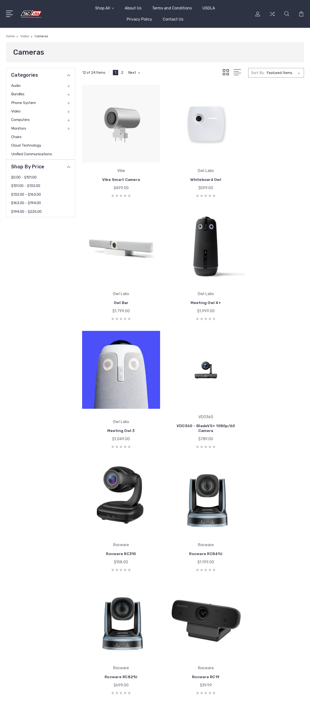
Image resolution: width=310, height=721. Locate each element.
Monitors (18, 128)
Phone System (23, 103)
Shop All (104, 8)
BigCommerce (126, 713)
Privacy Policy (139, 19)
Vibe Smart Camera (117, 170)
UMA (175, 616)
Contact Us (173, 19)
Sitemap (148, 713)
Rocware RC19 (117, 517)
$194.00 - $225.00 (26, 211)
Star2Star (179, 623)
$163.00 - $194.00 (26, 203)
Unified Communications (31, 154)
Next (134, 72)
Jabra (175, 609)
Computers (20, 120)
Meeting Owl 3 (193, 289)
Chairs (16, 137)
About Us (133, 8)
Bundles (17, 94)
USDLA (208, 8)
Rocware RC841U (193, 403)
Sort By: (257, 72)
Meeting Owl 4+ (117, 289)
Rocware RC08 (269, 517)
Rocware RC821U (269, 403)
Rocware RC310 (116, 403)
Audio (16, 85)
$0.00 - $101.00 (24, 177)
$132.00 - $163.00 (26, 194)
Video (16, 111)
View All (178, 638)
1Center (298, 713)
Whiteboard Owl (193, 170)
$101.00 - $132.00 (25, 186)
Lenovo (177, 630)
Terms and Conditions (172, 8)
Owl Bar (269, 170)
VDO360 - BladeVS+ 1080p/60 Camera (269, 287)
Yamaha (177, 594)
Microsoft (179, 601)
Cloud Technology (26, 145)
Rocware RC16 (193, 517)
